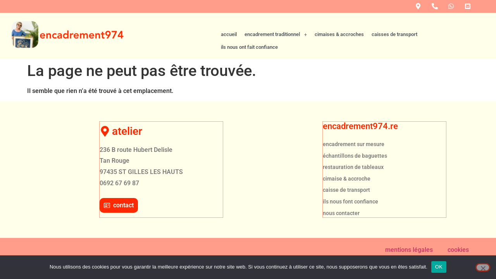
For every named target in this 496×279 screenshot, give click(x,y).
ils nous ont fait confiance (453, 47)
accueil (229, 47)
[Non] (482, 267)
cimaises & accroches (339, 47)
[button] (276, 47)
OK (439, 267)
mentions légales (409, 249)
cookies (458, 249)
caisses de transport (394, 47)
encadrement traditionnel (276, 47)
